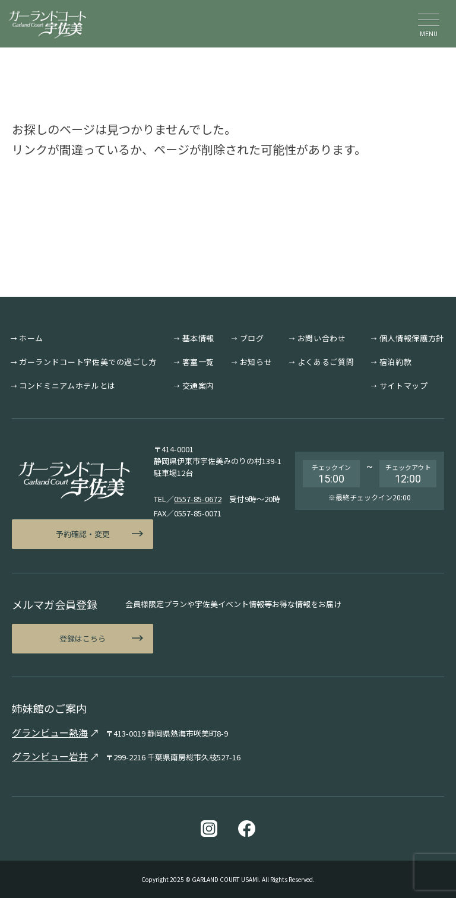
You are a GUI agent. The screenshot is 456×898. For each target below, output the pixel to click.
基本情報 (198, 338)
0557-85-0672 (197, 498)
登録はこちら (82, 638)
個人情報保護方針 (411, 338)
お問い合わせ (321, 338)
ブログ (252, 338)
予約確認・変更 (83, 534)
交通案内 (198, 385)
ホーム (31, 338)
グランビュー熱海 (50, 732)
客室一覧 (198, 361)
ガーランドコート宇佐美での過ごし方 (88, 361)
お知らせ (256, 361)
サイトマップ (403, 385)
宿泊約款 (395, 361)
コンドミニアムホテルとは (67, 385)
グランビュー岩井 (50, 756)
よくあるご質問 (325, 361)
